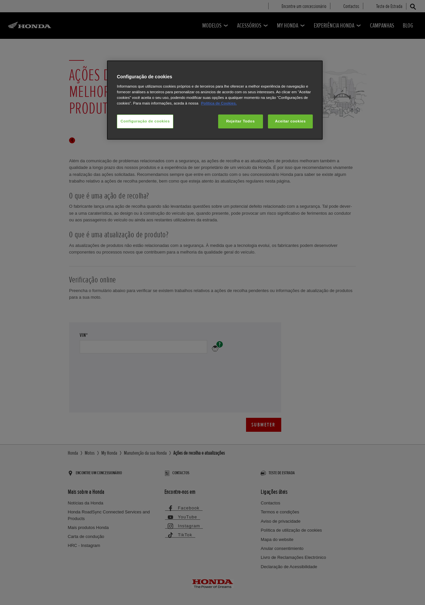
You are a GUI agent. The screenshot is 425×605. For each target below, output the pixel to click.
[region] (215, 100)
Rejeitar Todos (240, 121)
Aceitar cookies (290, 121)
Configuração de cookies (145, 121)
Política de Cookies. (218, 103)
